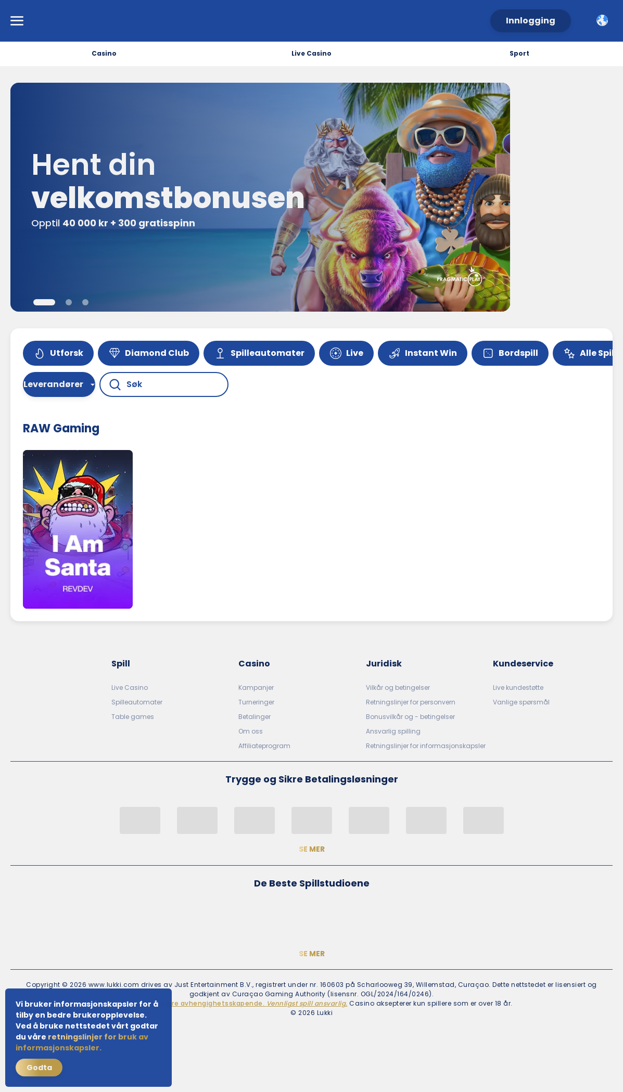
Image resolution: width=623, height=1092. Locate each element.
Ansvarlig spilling (393, 731)
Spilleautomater (136, 702)
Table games (132, 716)
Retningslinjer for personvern (410, 702)
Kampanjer (256, 687)
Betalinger (254, 716)
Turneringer (256, 702)
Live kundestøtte (518, 687)
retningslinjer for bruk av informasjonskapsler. (82, 1042)
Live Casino (311, 53)
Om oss (250, 731)
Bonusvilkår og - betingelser (410, 716)
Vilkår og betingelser (398, 687)
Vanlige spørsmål (521, 702)
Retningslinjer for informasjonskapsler (426, 745)
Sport (519, 53)
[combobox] (602, 20)
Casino (104, 53)
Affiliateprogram (264, 745)
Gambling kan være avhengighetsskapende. (229, 1003)
